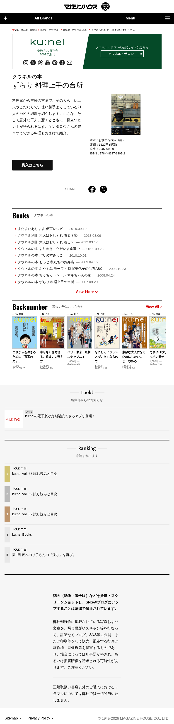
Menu (148, 18)
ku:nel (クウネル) (50, 29)
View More (87, 292)
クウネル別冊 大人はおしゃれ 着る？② (59, 235)
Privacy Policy (39, 718)
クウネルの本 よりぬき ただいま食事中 (60, 249)
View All (154, 307)
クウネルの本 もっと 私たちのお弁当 (58, 262)
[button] (158, 339)
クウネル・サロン (125, 54)
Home (33, 29)
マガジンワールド (87, 6)
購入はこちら (32, 165)
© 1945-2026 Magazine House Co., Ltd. (133, 718)
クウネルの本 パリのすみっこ (52, 255)
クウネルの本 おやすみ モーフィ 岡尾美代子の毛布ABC (72, 269)
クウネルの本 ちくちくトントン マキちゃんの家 (66, 275)
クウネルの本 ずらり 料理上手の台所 (58, 282)
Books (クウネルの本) (75, 29)
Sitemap (11, 718)
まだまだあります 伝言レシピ (52, 229)
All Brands (28, 18)
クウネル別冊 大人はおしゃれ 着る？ (58, 242)
